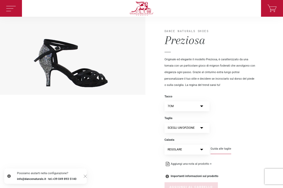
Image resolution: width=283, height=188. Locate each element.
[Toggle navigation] (11, 8)
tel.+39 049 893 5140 (62, 179)
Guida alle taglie (221, 148)
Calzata (169, 140)
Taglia (168, 118)
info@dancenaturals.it (31, 179)
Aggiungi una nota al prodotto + (191, 164)
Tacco (168, 96)
